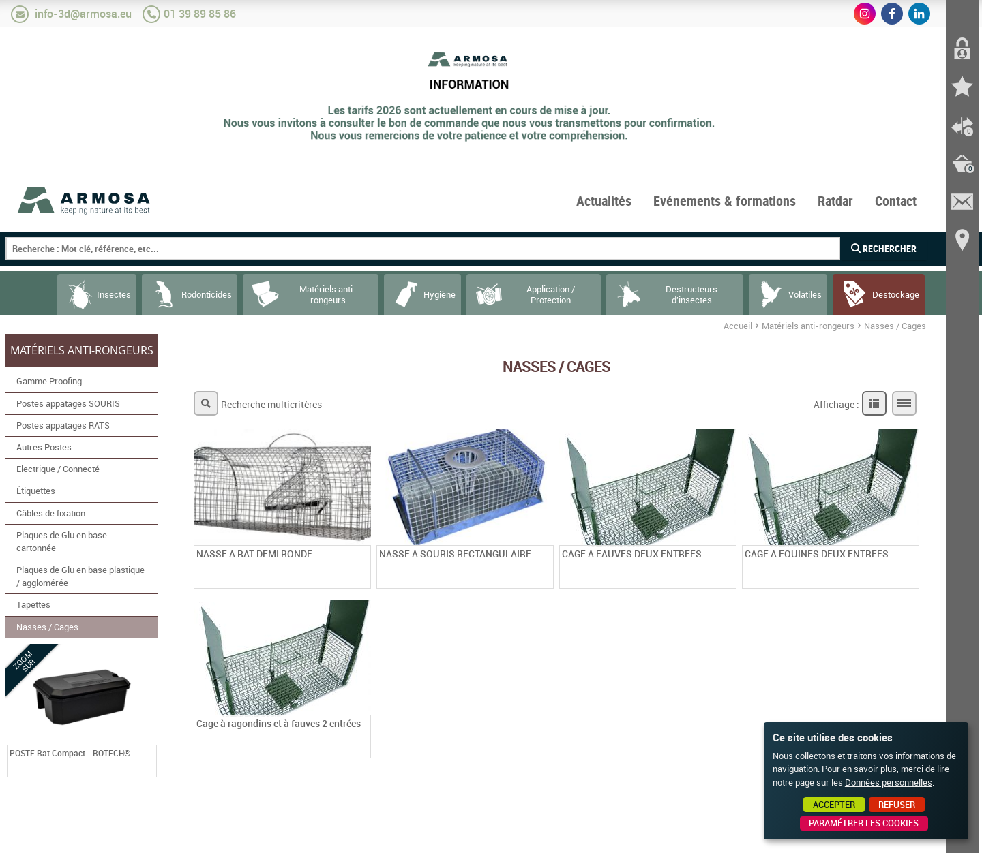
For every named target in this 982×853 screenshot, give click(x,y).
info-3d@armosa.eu (83, 13)
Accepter (834, 804)
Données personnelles (888, 782)
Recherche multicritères (271, 404)
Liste (904, 403)
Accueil (738, 326)
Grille (874, 403)
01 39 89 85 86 (200, 13)
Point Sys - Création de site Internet (715, 838)
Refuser (896, 804)
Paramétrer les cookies (864, 823)
